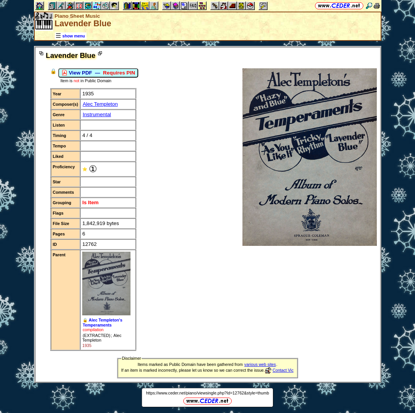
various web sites (260, 364)
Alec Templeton (100, 104)
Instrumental (97, 114)
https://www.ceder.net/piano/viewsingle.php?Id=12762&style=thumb (207, 393)
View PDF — (98, 73)
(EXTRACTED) (96, 335)
